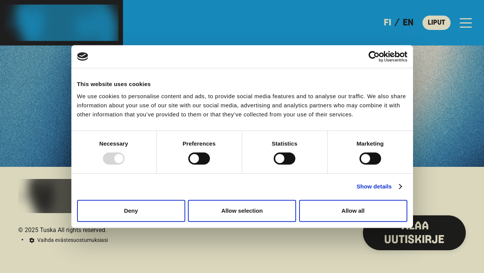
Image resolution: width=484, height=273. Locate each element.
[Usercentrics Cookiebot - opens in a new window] (374, 56)
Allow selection (242, 210)
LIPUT (436, 22)
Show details (374, 186)
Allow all (353, 210)
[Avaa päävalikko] (466, 22)
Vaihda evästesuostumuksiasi (72, 240)
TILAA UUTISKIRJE (414, 232)
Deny (131, 210)
